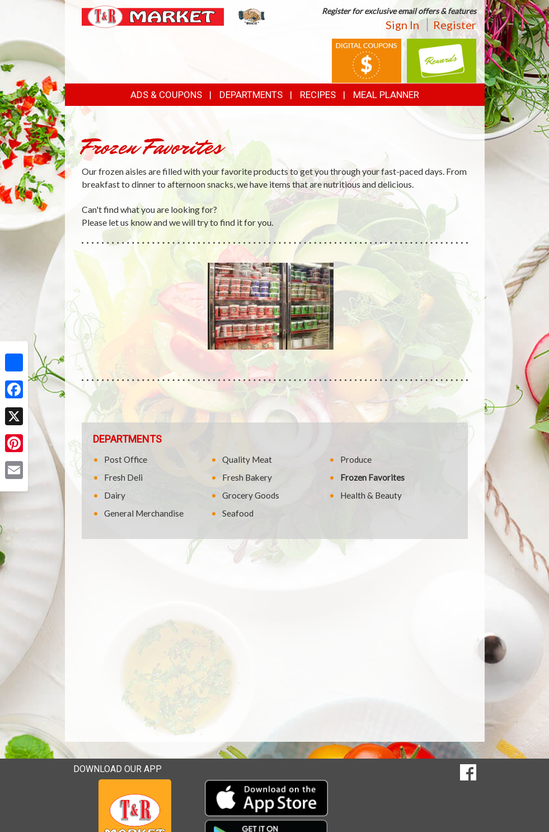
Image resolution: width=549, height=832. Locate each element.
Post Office (125, 459)
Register (454, 24)
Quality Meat (247, 459)
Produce (356, 459)
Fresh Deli (123, 477)
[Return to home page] (174, 16)
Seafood (238, 513)
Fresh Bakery (247, 477)
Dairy (114, 495)
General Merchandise (144, 513)
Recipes (318, 94)
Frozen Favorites (372, 477)
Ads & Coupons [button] (166, 94)
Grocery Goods (250, 495)
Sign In (402, 24)
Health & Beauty (371, 495)
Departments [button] (251, 94)
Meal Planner (386, 94)
